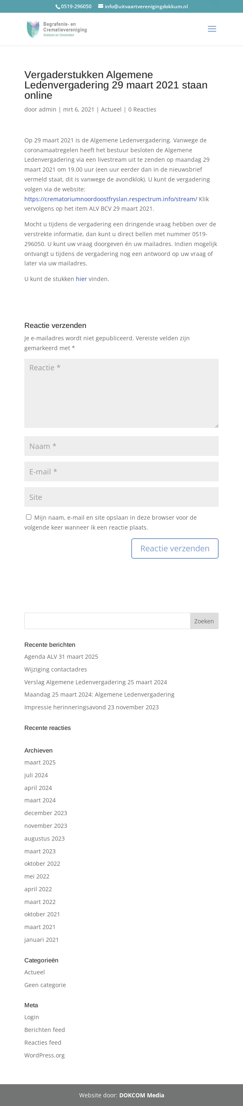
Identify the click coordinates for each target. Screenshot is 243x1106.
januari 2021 (41, 939)
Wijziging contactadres (55, 669)
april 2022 (38, 889)
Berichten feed (44, 1030)
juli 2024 (36, 775)
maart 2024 (40, 800)
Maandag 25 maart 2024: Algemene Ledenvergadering (99, 694)
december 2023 (45, 813)
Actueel (111, 109)
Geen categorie (45, 985)
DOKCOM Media (141, 1095)
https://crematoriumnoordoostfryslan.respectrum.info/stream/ (111, 199)
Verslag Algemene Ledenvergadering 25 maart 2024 (95, 682)
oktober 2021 (42, 914)
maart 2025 (40, 762)
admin (48, 109)
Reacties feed (42, 1042)
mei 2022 (37, 876)
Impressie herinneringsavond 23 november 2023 (91, 707)
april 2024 (38, 788)
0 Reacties (142, 109)
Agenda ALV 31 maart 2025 (61, 656)
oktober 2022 (42, 863)
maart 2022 (40, 902)
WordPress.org (44, 1055)
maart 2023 (40, 851)
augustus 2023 (44, 838)
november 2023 (45, 826)
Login (31, 1017)
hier (81, 279)
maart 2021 (40, 927)
